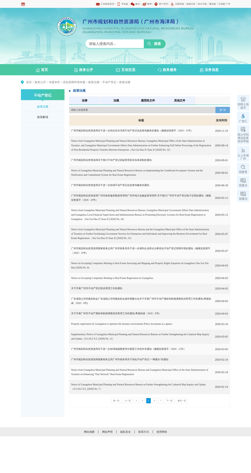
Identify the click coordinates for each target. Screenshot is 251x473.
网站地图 (89, 431)
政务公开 (83, 70)
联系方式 (143, 431)
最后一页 (182, 400)
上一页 (127, 400)
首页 (42, 70)
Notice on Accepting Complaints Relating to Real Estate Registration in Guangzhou (112, 278)
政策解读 (42, 117)
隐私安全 (125, 431)
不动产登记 (109, 82)
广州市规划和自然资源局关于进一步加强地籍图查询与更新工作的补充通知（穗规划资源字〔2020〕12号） (128, 349)
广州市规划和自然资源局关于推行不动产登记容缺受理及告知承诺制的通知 (111, 160)
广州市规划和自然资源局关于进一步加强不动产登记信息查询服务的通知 (110, 185)
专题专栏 (54, 82)
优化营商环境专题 (74, 82)
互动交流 (125, 70)
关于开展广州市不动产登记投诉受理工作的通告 (96, 288)
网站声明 (107, 431)
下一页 (169, 400)
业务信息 (209, 70)
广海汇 (243, 121)
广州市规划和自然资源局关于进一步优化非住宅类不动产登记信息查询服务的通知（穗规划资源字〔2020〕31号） (132, 130)
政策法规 (93, 82)
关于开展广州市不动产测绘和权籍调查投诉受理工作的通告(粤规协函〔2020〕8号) (115, 313)
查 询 (223, 109)
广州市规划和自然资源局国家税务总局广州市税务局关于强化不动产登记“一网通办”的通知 (119, 359)
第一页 (116, 400)
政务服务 (167, 70)
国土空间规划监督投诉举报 (243, 138)
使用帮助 (162, 431)
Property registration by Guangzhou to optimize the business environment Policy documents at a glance (121, 324)
